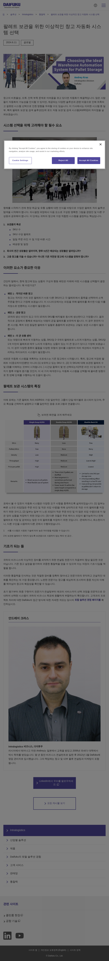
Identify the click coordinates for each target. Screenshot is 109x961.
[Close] (100, 144)
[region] (54, 154)
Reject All (63, 160)
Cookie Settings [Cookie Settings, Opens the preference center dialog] (20, 160)
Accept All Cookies (88, 160)
